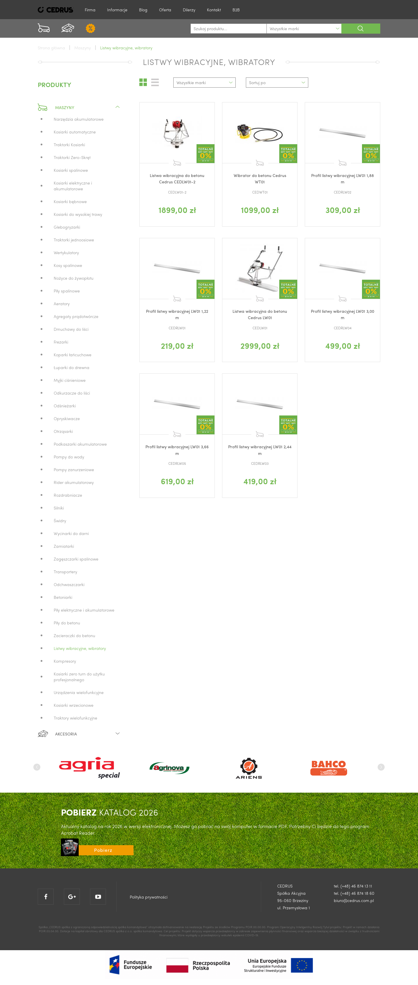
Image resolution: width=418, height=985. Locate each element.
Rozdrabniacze (68, 495)
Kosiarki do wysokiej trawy (78, 214)
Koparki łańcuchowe (72, 354)
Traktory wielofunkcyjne (75, 718)
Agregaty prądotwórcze (76, 316)
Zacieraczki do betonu (74, 635)
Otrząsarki (63, 431)
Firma (90, 9)
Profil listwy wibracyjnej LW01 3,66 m (177, 450)
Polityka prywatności (148, 897)
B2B (236, 9)
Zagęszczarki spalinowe (76, 559)
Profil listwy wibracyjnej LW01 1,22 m (177, 314)
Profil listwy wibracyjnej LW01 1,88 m (342, 178)
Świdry (60, 520)
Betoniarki (63, 597)
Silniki (59, 508)
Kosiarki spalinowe (71, 170)
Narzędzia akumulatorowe (79, 119)
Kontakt (214, 9)
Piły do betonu (67, 623)
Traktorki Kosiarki (69, 144)
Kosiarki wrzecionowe (73, 705)
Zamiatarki (64, 546)
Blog (143, 9)
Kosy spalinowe (68, 265)
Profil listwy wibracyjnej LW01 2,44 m (259, 450)
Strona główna (51, 47)
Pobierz (103, 850)
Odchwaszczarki (69, 584)
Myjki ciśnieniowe (70, 380)
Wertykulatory (66, 252)
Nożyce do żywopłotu (73, 278)
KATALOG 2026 (109, 812)
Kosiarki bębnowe (70, 201)
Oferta (165, 9)
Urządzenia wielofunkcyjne (79, 692)
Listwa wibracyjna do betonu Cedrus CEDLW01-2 (177, 178)
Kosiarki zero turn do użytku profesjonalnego (79, 676)
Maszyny (79, 107)
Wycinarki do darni (71, 533)
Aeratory (62, 303)
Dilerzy (189, 9)
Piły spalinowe (67, 291)
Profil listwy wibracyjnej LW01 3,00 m (342, 314)
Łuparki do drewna (71, 367)
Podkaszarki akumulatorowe (80, 444)
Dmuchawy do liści (71, 329)
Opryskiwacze (67, 418)
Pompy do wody (69, 457)
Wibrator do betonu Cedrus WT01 (260, 178)
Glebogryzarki (67, 227)
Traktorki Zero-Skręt (72, 157)
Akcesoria (79, 733)
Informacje (117, 9)
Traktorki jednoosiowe (74, 240)
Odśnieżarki (65, 406)
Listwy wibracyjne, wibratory (80, 648)
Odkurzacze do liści (72, 393)
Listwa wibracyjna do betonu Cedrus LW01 (260, 314)
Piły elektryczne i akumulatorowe (84, 610)
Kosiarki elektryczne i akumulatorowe (73, 185)
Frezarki (61, 342)
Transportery (65, 571)
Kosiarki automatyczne (75, 132)
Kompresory (65, 661)
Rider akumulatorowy (74, 482)
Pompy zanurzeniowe (74, 469)
